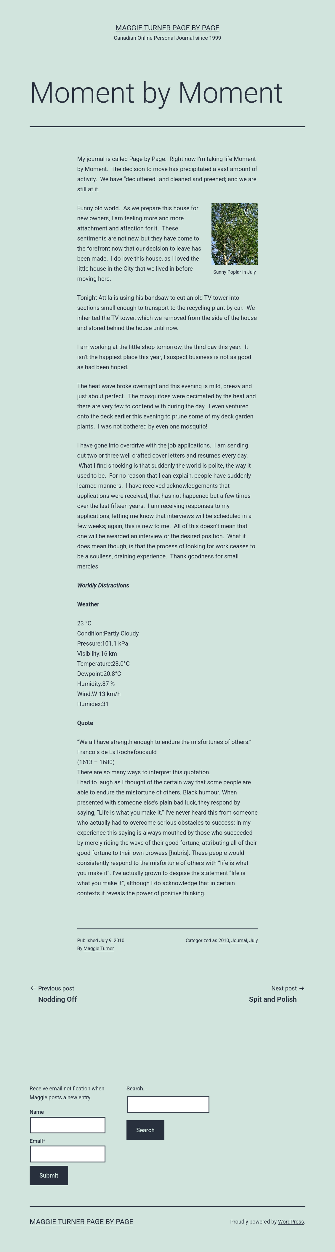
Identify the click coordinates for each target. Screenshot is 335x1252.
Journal (239, 940)
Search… (136, 1088)
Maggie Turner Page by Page (167, 28)
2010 (224, 940)
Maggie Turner (99, 948)
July (253, 940)
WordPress (291, 1221)
